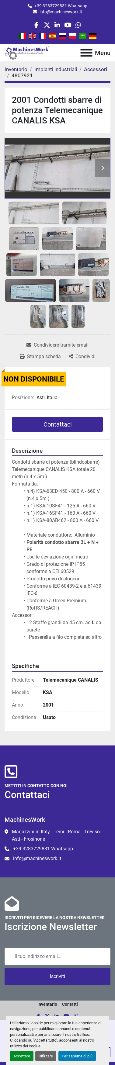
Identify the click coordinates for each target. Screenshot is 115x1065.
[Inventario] (16, 69)
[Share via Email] (57, 345)
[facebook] (36, 25)
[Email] (57, 956)
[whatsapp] (78, 25)
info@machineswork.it (61, 11)
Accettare (21, 1056)
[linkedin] (57, 25)
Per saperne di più (77, 1056)
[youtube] (68, 25)
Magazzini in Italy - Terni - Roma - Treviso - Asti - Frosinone (57, 835)
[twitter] (47, 25)
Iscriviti (57, 976)
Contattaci (58, 424)
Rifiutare (46, 1056)
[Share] (82, 356)
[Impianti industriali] (55, 69)
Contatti (70, 1004)
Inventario (47, 1004)
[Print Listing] (40, 356)
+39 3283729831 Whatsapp (60, 5)
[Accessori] (95, 69)
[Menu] (86, 53)
